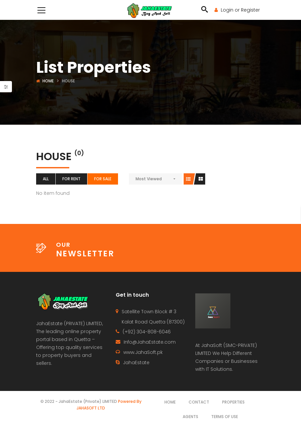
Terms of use (224, 416)
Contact (199, 402)
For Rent (71, 179)
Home (48, 81)
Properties (233, 402)
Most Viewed (149, 179)
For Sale (102, 179)
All (46, 179)
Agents (190, 416)
